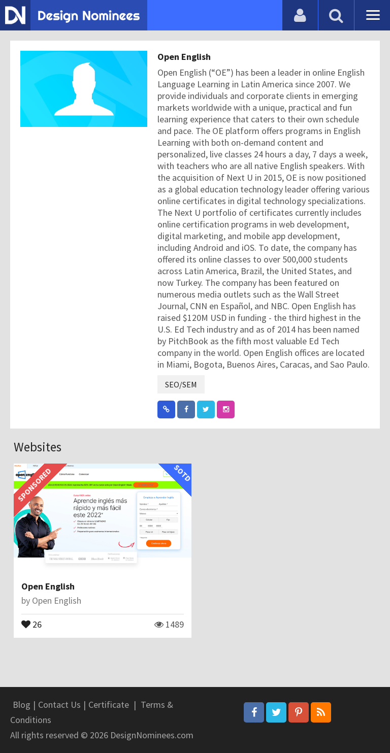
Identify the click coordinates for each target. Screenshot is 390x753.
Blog (21, 704)
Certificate (108, 704)
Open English (184, 56)
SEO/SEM (181, 384)
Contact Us (59, 704)
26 (31, 623)
